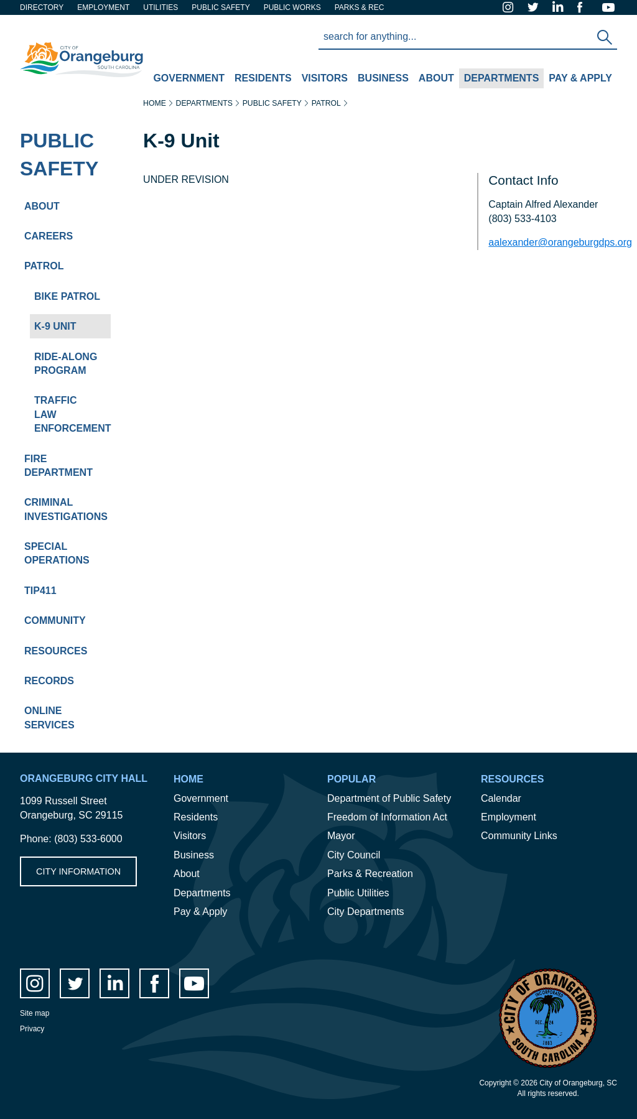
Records (49, 681)
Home (154, 103)
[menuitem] (189, 79)
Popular (351, 779)
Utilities (160, 7)
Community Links (519, 835)
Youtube (609, 7)
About (434, 79)
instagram (510, 7)
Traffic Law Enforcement (72, 414)
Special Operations (57, 553)
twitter (535, 7)
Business (381, 79)
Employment (103, 7)
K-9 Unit (55, 326)
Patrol (43, 266)
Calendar (501, 798)
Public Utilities (358, 893)
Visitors (322, 79)
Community (55, 620)
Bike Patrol (67, 296)
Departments (499, 79)
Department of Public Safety (389, 798)
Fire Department (58, 465)
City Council (353, 855)
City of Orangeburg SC (70, 36)
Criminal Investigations (66, 509)
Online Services (49, 717)
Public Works (292, 7)
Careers (48, 236)
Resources (55, 651)
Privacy (32, 1028)
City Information (78, 871)
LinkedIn (559, 7)
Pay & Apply (578, 79)
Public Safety (59, 154)
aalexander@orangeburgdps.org (560, 242)
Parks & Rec (359, 7)
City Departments (365, 911)
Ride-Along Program (65, 363)
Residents (261, 79)
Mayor (341, 835)
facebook (584, 7)
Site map (34, 1013)
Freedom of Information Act (387, 817)
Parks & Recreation (370, 873)
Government (186, 79)
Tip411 (40, 590)
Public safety (220, 7)
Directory (41, 7)
